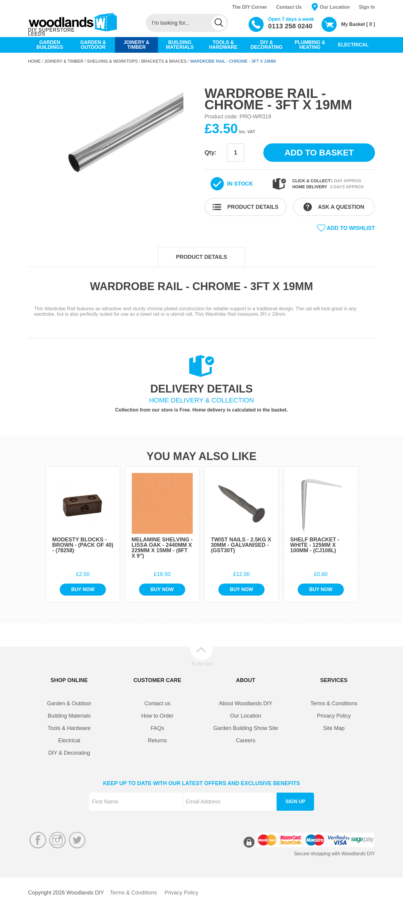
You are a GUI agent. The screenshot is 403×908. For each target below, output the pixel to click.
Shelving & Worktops (112, 61)
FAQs (157, 728)
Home (34, 61)
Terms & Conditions (333, 703)
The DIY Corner (249, 7)
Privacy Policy (334, 716)
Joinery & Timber (64, 61)
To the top (201, 663)
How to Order (157, 716)
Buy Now (82, 589)
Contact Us (289, 7)
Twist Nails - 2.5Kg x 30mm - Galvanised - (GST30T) (241, 545)
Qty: (211, 152)
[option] (113, 143)
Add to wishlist (351, 228)
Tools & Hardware (69, 728)
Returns (157, 740)
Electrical (69, 740)
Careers (245, 740)
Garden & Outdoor (69, 703)
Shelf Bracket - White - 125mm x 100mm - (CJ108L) (314, 545)
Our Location (335, 7)
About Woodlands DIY (245, 703)
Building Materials (69, 716)
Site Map (333, 728)
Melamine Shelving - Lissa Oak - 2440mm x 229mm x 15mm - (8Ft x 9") (162, 548)
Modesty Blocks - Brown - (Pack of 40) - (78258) (82, 545)
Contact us (157, 703)
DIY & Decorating (69, 753)
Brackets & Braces (163, 61)
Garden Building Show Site (245, 728)
